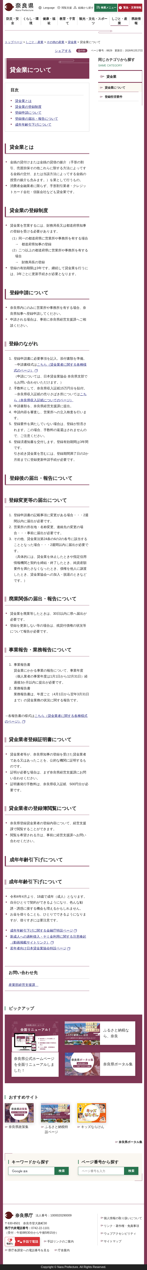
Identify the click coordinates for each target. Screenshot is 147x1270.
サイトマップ (112, 1241)
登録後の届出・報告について (36, 119)
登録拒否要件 (113, 96)
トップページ (13, 42)
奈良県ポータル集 (130, 1142)
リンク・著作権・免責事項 (121, 1225)
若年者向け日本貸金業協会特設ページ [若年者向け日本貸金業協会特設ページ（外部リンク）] (38, 948)
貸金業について (115, 87)
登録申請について (28, 113)
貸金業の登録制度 (28, 107)
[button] (46, 8)
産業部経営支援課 (23, 985)
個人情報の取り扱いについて (123, 1218)
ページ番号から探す (100, 1162)
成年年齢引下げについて (33, 124)
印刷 (83, 50)
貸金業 (72, 42)
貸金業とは (23, 101)
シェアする (63, 51)
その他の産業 (55, 42)
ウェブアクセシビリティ (120, 1233)
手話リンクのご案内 (60, 1241)
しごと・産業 (34, 42)
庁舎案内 (64, 1250)
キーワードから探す (30, 1162)
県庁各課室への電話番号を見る (28, 1250)
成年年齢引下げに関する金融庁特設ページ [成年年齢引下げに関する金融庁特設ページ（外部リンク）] (41, 930)
